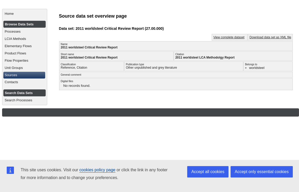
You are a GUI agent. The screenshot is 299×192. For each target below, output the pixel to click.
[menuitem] (24, 13)
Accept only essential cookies (262, 171)
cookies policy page (97, 170)
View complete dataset (229, 37)
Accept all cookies (207, 171)
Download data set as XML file (270, 37)
